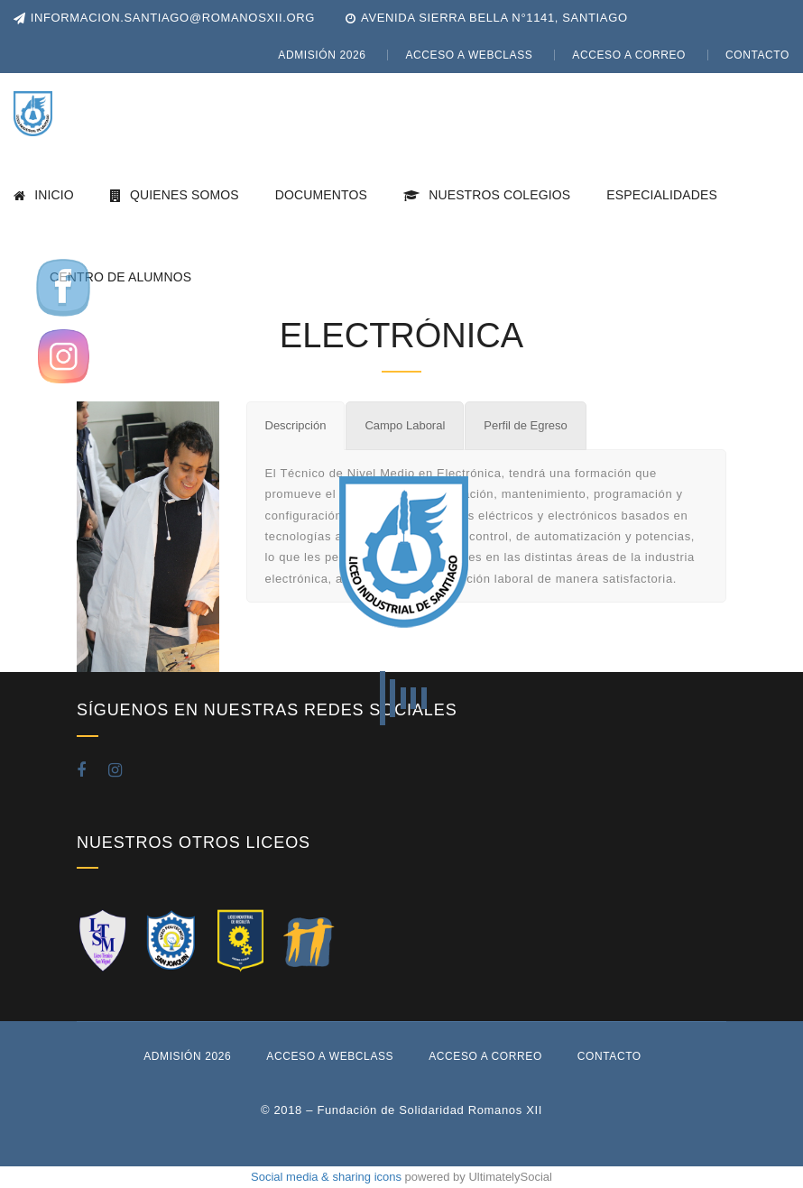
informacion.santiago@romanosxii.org (164, 17)
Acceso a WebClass (468, 55)
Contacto (757, 55)
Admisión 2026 (321, 55)
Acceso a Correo (629, 55)
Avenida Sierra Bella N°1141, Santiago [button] (494, 17)
